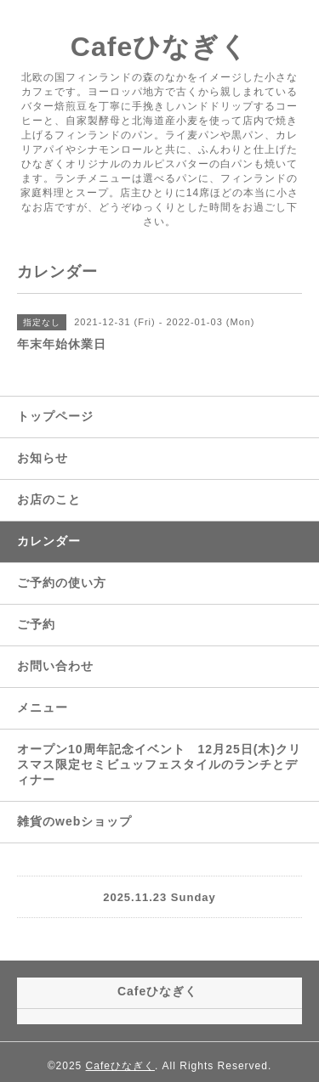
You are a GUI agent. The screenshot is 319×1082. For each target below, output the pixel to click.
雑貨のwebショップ (74, 821)
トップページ (55, 416)
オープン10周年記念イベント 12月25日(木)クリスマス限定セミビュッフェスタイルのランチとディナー (159, 764)
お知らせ (42, 458)
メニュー (42, 707)
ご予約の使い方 (61, 582)
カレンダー (49, 541)
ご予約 (36, 624)
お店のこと (49, 499)
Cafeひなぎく (159, 46)
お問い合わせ (55, 666)
